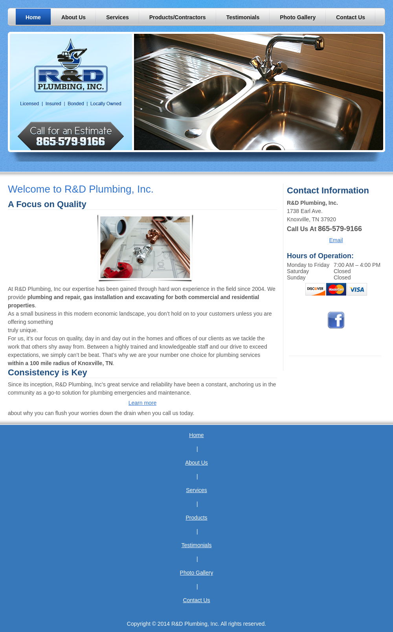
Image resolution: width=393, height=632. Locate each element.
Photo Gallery (196, 573)
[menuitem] (33, 17)
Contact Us (196, 600)
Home (196, 435)
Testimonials (196, 545)
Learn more (143, 403)
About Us (196, 462)
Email (336, 240)
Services (196, 490)
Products (196, 517)
